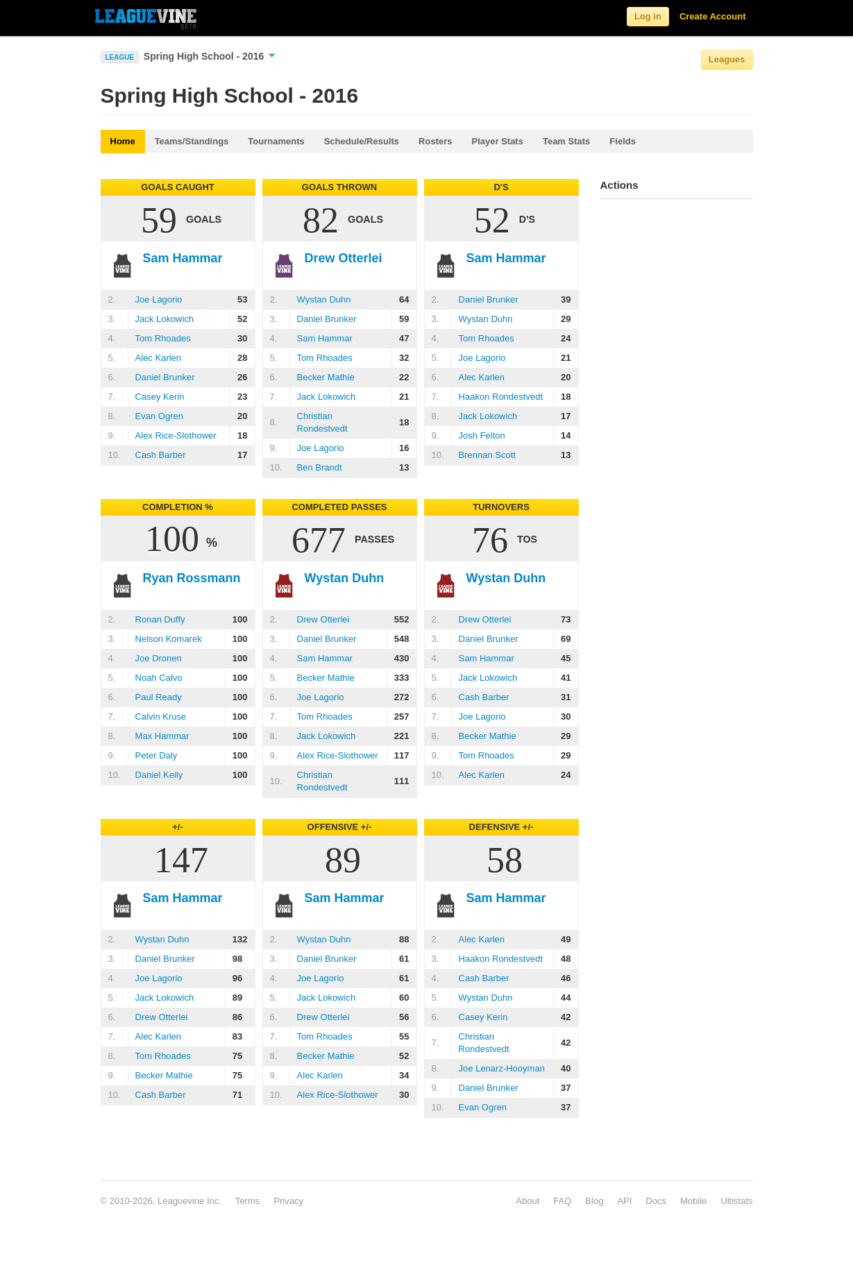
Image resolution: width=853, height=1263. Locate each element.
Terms (247, 1201)
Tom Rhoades (163, 338)
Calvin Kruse (161, 716)
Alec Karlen (158, 358)
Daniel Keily (159, 775)
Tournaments (276, 141)
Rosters (435, 141)
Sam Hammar (325, 338)
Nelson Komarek (168, 639)
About (527, 1201)
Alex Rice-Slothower (176, 435)
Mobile (693, 1201)
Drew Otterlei (323, 619)
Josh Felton (482, 435)
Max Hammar (162, 736)
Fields (622, 141)
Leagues (727, 59)
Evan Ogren (159, 416)
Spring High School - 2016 (210, 56)
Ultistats (736, 1201)
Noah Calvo (159, 677)
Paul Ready (158, 697)
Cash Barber (160, 455)
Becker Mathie (326, 377)
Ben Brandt (319, 467)
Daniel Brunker (165, 377)
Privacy (288, 1201)
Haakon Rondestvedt (501, 396)
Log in (647, 16)
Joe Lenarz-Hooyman (502, 1068)
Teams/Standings (192, 141)
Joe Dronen (158, 658)
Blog (594, 1201)
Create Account (712, 16)
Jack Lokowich (164, 319)
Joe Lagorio (159, 299)
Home (122, 141)
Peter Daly (156, 755)
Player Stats (497, 141)
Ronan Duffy (160, 619)
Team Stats (566, 141)
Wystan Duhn (324, 299)
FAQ (562, 1201)
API (624, 1201)
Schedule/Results (361, 141)
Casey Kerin (160, 396)
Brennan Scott (487, 455)
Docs (655, 1201)
